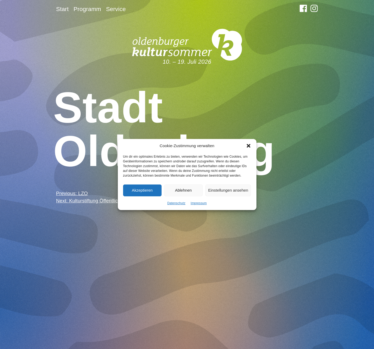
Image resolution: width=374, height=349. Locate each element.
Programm (87, 9)
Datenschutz (176, 203)
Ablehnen (183, 190)
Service (116, 9)
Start (62, 9)
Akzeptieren (142, 190)
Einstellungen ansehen (228, 190)
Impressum (199, 203)
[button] (248, 145)
